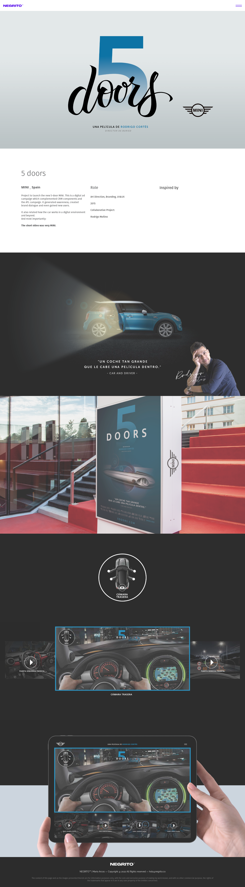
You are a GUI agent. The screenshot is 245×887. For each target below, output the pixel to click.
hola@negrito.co (157, 871)
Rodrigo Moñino (99, 217)
